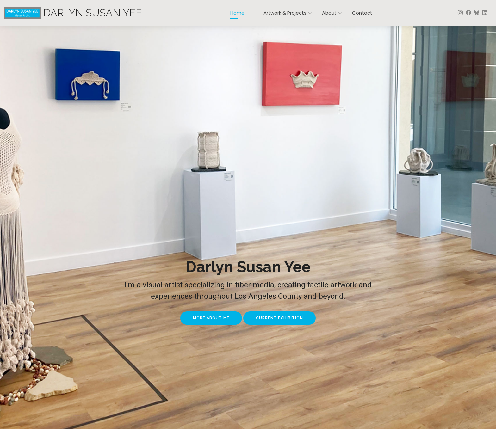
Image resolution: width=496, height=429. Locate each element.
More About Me (211, 318)
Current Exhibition (279, 318)
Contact (362, 12)
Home (237, 12)
